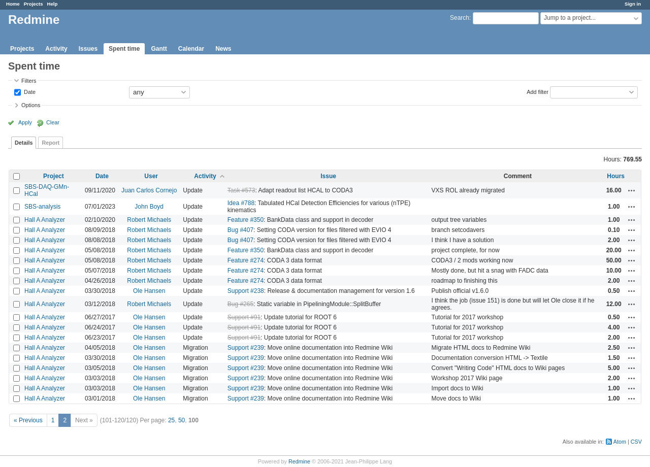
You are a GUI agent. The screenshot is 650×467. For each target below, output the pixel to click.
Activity (56, 48)
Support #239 (246, 347)
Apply (25, 122)
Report (50, 143)
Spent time (124, 48)
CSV (636, 442)
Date (29, 91)
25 (171, 420)
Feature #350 (246, 219)
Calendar (191, 48)
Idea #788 (241, 203)
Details (23, 143)
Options (30, 105)
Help (52, 4)
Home (13, 4)
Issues (88, 48)
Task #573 (241, 190)
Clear (52, 122)
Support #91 (244, 317)
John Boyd (149, 206)
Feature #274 (246, 260)
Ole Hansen (149, 290)
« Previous (28, 420)
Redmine (299, 461)
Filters (28, 81)
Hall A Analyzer (44, 219)
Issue (328, 176)
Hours (616, 176)
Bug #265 (240, 304)
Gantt (159, 48)
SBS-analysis (42, 206)
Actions (632, 190)
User (151, 176)
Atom (619, 442)
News (223, 48)
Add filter (537, 91)
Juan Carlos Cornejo (149, 190)
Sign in (633, 4)
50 (181, 420)
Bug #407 (240, 230)
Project (53, 176)
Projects (33, 4)
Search (459, 17)
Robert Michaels (149, 219)
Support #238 (246, 290)
